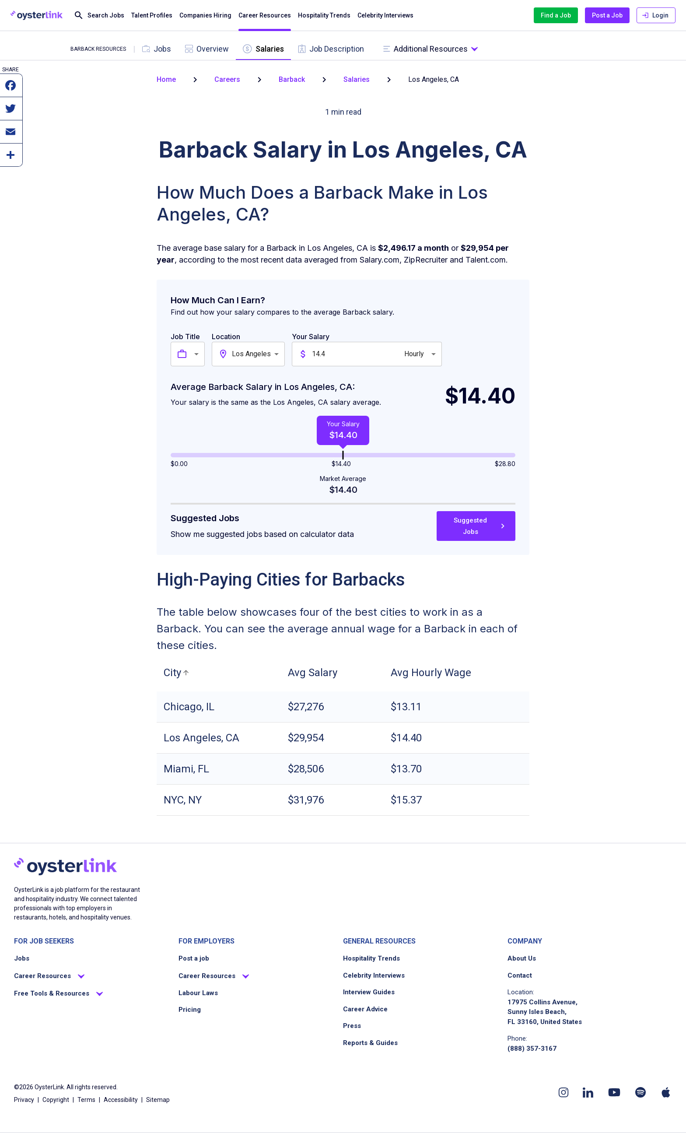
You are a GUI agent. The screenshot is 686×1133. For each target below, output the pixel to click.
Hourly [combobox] (414, 354)
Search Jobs (99, 15)
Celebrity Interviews (385, 15)
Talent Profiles (152, 15)
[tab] (156, 49)
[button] (178, 672)
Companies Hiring (205, 15)
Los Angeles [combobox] (251, 354)
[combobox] (198, 354)
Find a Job (556, 15)
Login (656, 15)
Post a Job (607, 15)
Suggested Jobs (476, 526)
